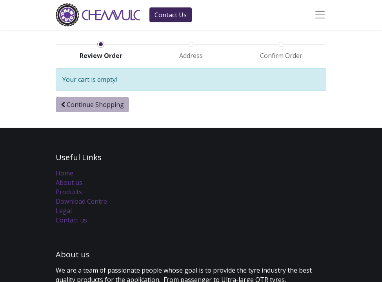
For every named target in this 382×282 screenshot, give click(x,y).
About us (69, 182)
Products (69, 192)
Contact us (71, 220)
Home (64, 173)
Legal (64, 210)
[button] (92, 104)
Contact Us (171, 15)
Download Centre (81, 201)
